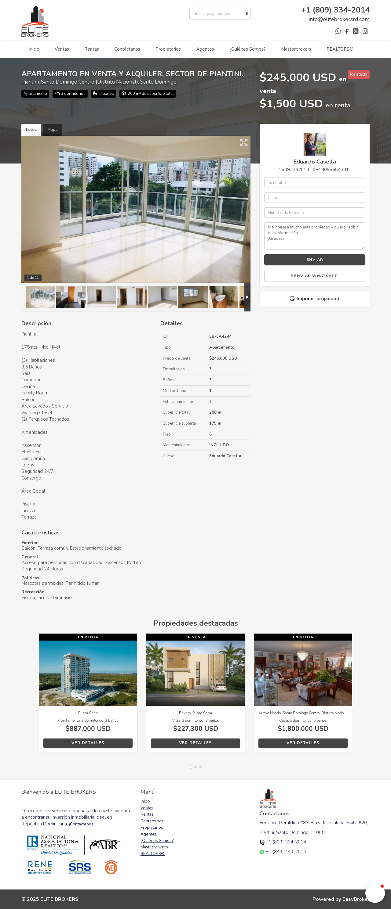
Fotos (31, 129)
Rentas (91, 49)
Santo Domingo (158, 81)
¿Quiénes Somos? (247, 49)
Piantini (30, 81)
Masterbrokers (296, 49)
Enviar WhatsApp (314, 275)
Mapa (52, 129)
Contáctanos (127, 49)
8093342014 (295, 170)
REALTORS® (340, 49)
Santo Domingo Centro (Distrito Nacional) (89, 81)
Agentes (205, 49)
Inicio (34, 49)
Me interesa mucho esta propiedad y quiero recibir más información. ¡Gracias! (314, 235)
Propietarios (168, 49)
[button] (30, 696)
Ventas (62, 49)
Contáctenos (81, 824)
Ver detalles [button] (87, 743)
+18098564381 (332, 170)
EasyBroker (356, 899)
